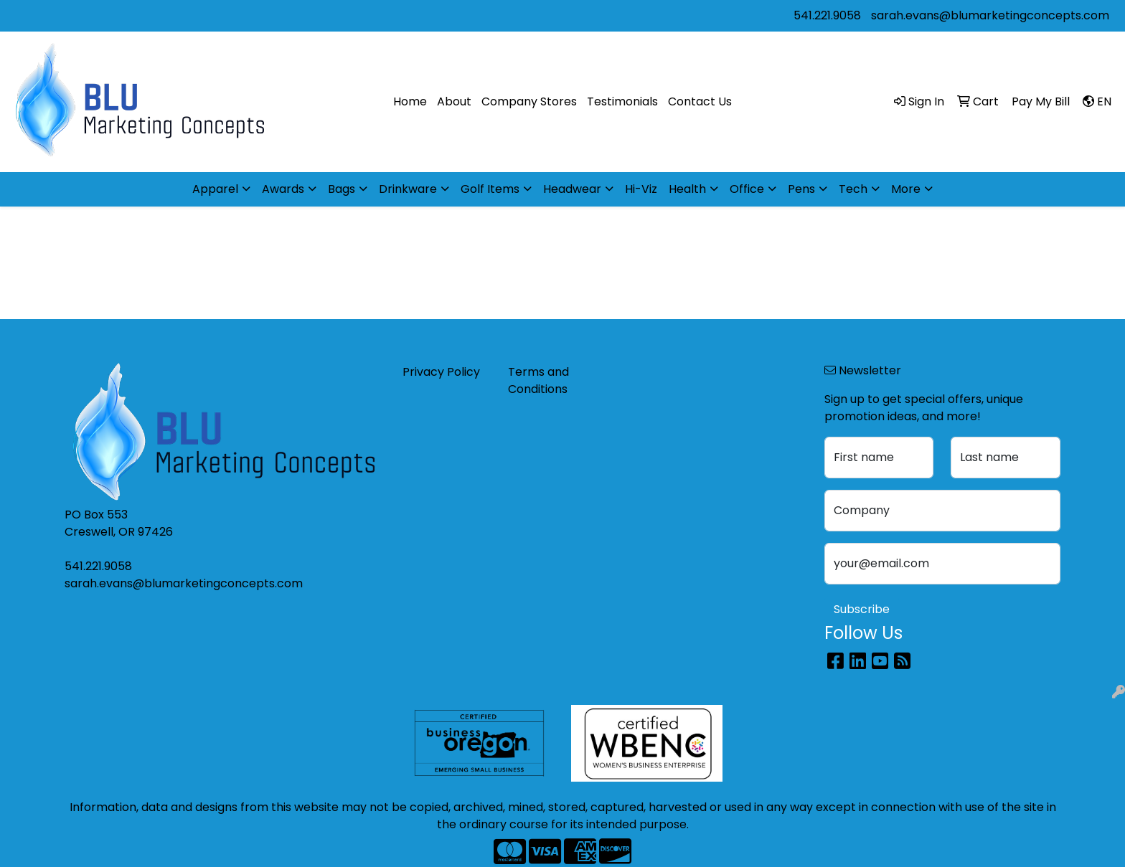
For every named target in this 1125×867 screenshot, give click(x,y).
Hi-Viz (641, 189)
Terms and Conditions (538, 380)
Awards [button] (283, 189)
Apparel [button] (215, 189)
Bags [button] (341, 189)
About (454, 101)
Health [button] (687, 189)
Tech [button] (853, 189)
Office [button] (747, 189)
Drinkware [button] (408, 189)
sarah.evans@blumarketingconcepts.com (990, 15)
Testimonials (622, 101)
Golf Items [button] (490, 189)
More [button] (906, 189)
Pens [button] (801, 189)
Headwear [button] (572, 189)
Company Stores (529, 101)
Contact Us (700, 101)
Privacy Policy (441, 372)
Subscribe (862, 609)
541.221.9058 (827, 15)
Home (410, 101)
